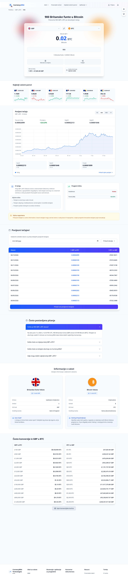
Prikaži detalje (109, 241)
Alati (28, 573)
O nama (105, 573)
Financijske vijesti (89, 573)
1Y (111, 112)
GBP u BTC (18, 10)
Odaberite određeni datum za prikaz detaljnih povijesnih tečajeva (30, 237)
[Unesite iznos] (64, 49)
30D (101, 112)
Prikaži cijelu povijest (106, 172)
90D (106, 112)
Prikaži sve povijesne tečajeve (64, 307)
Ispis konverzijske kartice (64, 508)
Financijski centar (56, 5)
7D (97, 112)
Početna (11, 10)
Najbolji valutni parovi (70, 5)
